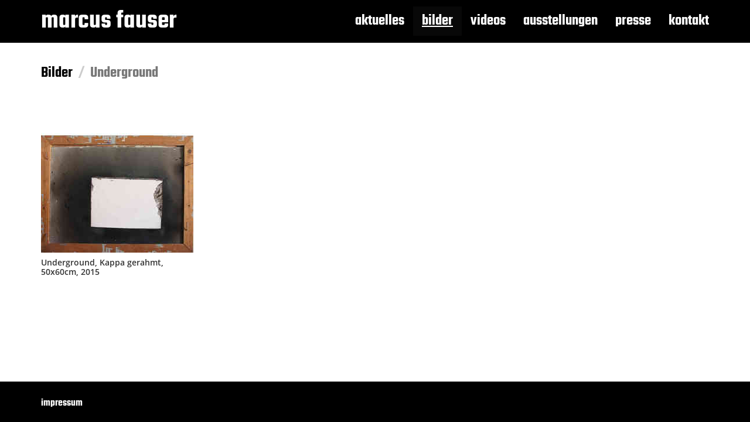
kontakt (689, 21)
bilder (437, 21)
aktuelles (379, 21)
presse (633, 21)
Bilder (57, 73)
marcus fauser (108, 21)
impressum (62, 403)
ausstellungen (560, 21)
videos (488, 21)
